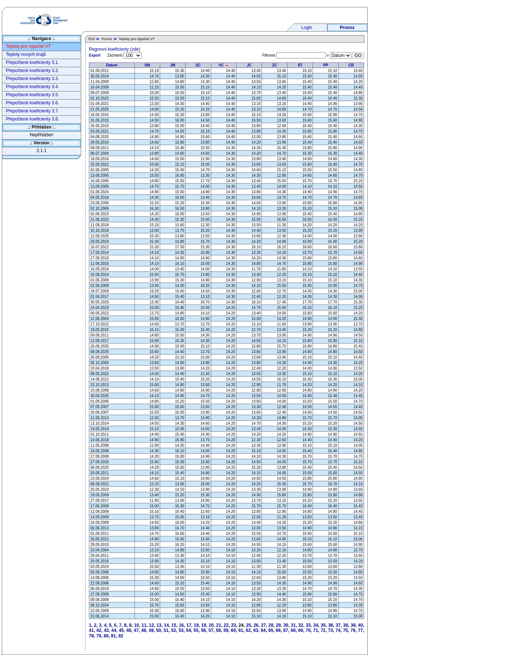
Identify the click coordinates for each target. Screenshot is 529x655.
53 (181, 630)
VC (224, 65)
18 (196, 625)
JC (249, 65)
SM (147, 65)
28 (271, 625)
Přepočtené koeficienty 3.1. (32, 62)
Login (306, 27)
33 (308, 625)
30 (285, 625)
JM (172, 65)
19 (203, 625)
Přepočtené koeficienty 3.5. (32, 94)
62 (248, 630)
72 (323, 630)
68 (293, 630)
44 (113, 630)
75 (345, 630)
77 (360, 630)
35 (323, 625)
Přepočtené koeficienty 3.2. (32, 70)
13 (158, 625)
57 (211, 630)
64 (263, 630)
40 (360, 625)
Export (95, 55)
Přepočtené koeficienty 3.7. (32, 111)
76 (352, 630)
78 (91, 635)
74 (337, 630)
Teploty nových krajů (26, 54)
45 (121, 630)
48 (143, 630)
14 (166, 625)
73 (330, 630)
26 (255, 625)
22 (226, 625)
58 (218, 630)
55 (196, 630)
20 (211, 625)
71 (315, 630)
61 (240, 630)
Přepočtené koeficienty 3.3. (32, 78)
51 (165, 630)
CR (351, 65)
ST (300, 65)
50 (158, 630)
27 (263, 625)
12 (151, 625)
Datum (112, 65)
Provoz (347, 27)
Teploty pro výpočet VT (28, 46)
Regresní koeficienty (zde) (114, 49)
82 (120, 635)
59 (225, 630)
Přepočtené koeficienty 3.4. (32, 86)
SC (198, 65)
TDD (91, 39)
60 (233, 630)
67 (285, 630)
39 (352, 625)
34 (315, 625)
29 (278, 625)
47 (136, 630)
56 (203, 630)
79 (98, 635)
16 (181, 625)
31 (293, 625)
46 (128, 630)
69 (300, 630)
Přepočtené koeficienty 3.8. (32, 119)
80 (106, 635)
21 (218, 625)
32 (300, 625)
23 (233, 625)
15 (174, 625)
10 (136, 625)
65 (270, 630)
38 (345, 625)
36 (330, 625)
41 (91, 630)
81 (113, 635)
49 (151, 630)
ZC (274, 65)
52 (173, 630)
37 (338, 625)
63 (255, 630)
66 (278, 630)
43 (106, 630)
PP (325, 65)
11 (143, 625)
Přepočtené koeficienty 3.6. (32, 102)
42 (98, 630)
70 (308, 630)
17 (188, 625)
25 (248, 625)
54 (188, 630)
